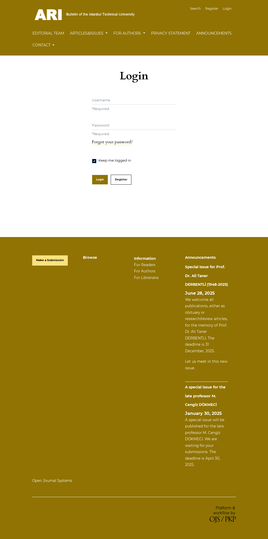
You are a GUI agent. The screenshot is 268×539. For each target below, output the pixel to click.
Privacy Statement (171, 33)
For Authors (144, 271)
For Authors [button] (127, 33)
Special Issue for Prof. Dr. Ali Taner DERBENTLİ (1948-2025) (206, 276)
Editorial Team (48, 33)
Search (195, 8)
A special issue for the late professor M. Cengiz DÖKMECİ (205, 396)
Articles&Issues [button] (87, 33)
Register (211, 8)
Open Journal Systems (52, 480)
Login (227, 8)
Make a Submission (50, 260)
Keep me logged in (114, 160)
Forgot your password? (112, 142)
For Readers (144, 265)
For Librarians (146, 278)
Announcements (214, 33)
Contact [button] (42, 45)
